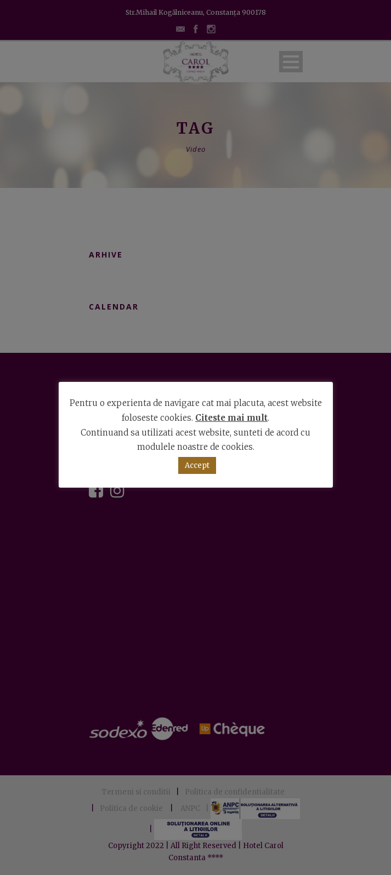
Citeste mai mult (231, 418)
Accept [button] (197, 465)
